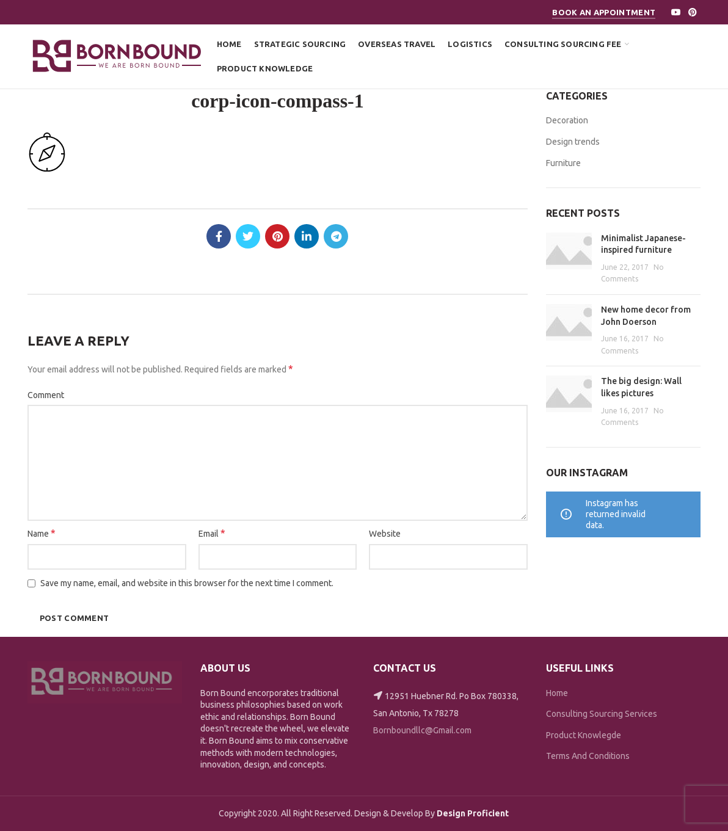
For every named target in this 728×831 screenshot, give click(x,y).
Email (211, 533)
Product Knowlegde (583, 735)
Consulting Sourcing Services (601, 714)
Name (41, 533)
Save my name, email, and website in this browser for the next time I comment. (186, 583)
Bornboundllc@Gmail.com (422, 730)
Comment (45, 395)
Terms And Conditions (588, 756)
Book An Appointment (603, 12)
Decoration (567, 120)
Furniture (563, 163)
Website (385, 534)
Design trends (573, 142)
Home (557, 693)
